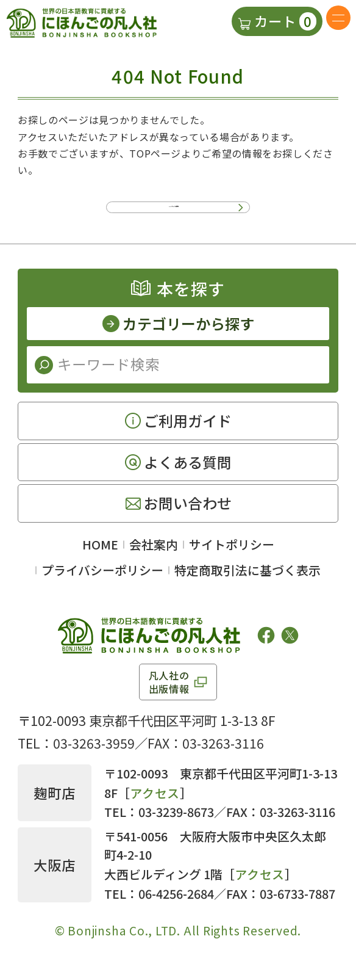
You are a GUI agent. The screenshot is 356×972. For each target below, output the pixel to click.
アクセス (155, 799)
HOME (100, 551)
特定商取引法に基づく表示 (247, 577)
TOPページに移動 (173, 206)
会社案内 (153, 551)
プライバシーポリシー (102, 577)
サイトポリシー (231, 551)
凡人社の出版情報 (169, 688)
